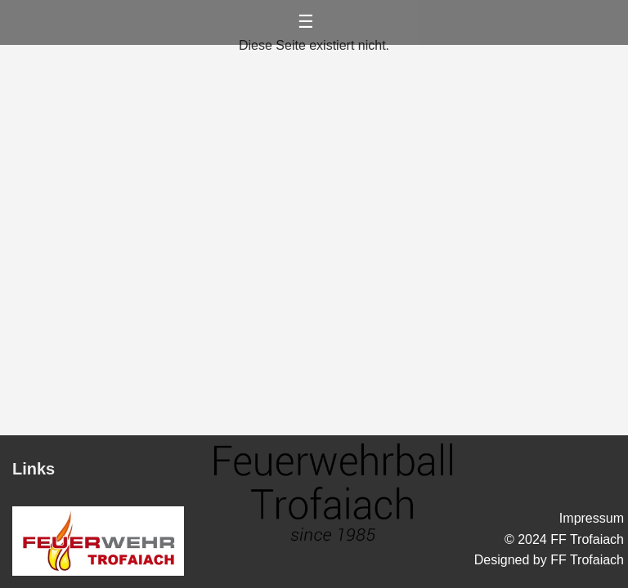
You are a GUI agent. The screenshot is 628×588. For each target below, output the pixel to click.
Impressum (591, 518)
